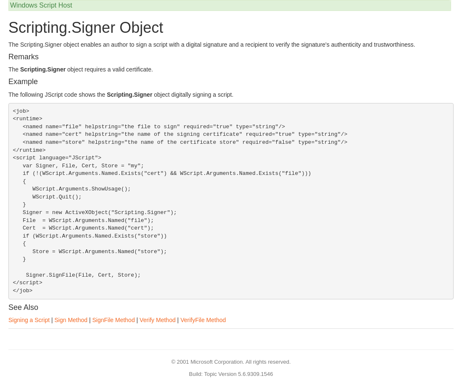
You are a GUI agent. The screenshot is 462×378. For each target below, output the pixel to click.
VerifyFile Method (203, 320)
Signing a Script (29, 320)
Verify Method (158, 320)
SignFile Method (113, 320)
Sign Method (70, 320)
